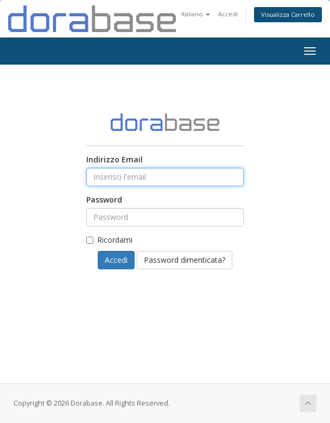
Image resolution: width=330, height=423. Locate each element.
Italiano (195, 14)
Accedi (228, 14)
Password (104, 199)
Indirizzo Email (114, 159)
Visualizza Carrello (288, 14)
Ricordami (109, 240)
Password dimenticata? (184, 260)
